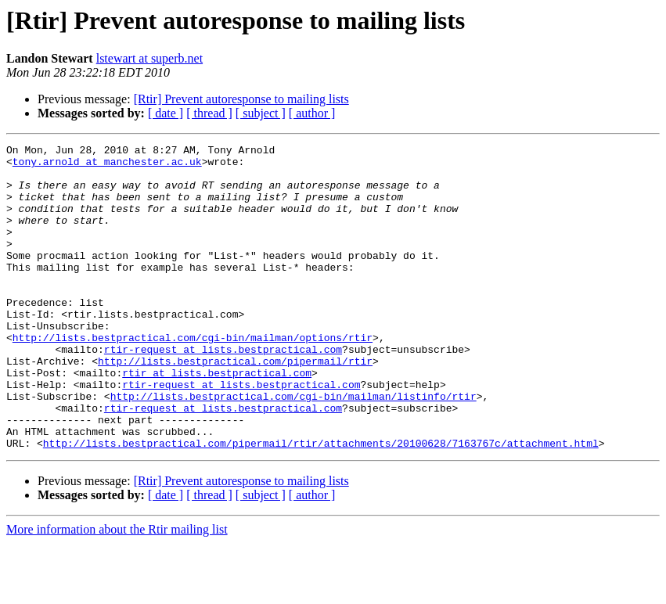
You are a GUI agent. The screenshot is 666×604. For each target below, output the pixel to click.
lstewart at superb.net (149, 58)
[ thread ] (209, 113)
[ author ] (312, 113)
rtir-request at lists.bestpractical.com (223, 391)
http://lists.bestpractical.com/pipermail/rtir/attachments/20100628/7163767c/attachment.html (321, 504)
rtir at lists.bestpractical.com (216, 419)
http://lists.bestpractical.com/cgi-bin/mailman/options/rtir (193, 377)
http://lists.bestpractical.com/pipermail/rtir (235, 405)
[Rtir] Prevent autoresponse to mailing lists (241, 99)
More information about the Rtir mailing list (117, 590)
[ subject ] (261, 113)
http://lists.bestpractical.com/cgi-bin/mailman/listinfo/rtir (293, 447)
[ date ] (165, 113)
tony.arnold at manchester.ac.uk (107, 166)
